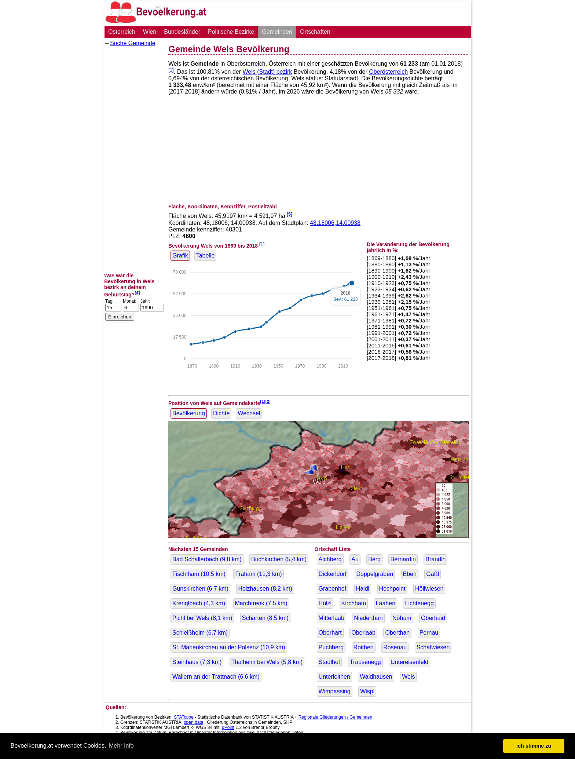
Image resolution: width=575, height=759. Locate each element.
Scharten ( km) (265, 618)
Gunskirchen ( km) (200, 588)
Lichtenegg (419, 603)
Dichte (221, 413)
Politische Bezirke (231, 32)
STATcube (184, 717)
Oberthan (397, 633)
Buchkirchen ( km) (279, 559)
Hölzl (325, 603)
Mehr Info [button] (121, 745)
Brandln (435, 559)
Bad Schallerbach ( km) (207, 559)
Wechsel (249, 413)
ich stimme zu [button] (533, 746)
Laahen (385, 603)
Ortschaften (315, 32)
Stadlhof (329, 662)
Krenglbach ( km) (198, 603)
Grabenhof (333, 588)
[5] (289, 214)
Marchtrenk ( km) (261, 603)
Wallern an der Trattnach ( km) (216, 677)
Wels (408, 677)
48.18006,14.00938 (335, 223)
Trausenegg (365, 662)
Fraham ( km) (258, 574)
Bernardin (402, 559)
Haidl (362, 588)
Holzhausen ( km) (265, 588)
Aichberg (330, 559)
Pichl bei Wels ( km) (202, 618)
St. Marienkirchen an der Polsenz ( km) (228, 647)
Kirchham (353, 603)
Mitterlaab (331, 618)
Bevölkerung (188, 413)
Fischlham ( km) (199, 574)
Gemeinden (277, 32)
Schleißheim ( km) (200, 633)
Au (355, 559)
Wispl (367, 691)
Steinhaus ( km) (196, 662)
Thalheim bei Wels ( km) (267, 662)
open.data (193, 722)
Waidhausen (376, 677)
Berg (374, 559)
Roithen (364, 647)
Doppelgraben (374, 574)
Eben (410, 574)
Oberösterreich (388, 72)
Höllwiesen (429, 588)
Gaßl (432, 574)
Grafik (180, 255)
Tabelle (205, 255)
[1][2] (265, 401)
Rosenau (395, 647)
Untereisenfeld (409, 662)
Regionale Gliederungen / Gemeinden (335, 717)
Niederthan (368, 618)
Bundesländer (182, 32)
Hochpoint (392, 588)
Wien (149, 32)
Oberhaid (433, 618)
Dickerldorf (333, 574)
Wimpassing (335, 691)
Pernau (429, 633)
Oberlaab (363, 633)
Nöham (401, 618)
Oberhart (330, 633)
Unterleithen (334, 677)
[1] (171, 70)
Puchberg (331, 647)
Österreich (121, 32)
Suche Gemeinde (132, 43)
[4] (137, 292)
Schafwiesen (433, 647)
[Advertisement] (133, 160)
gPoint (228, 727)
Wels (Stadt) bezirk (267, 72)
